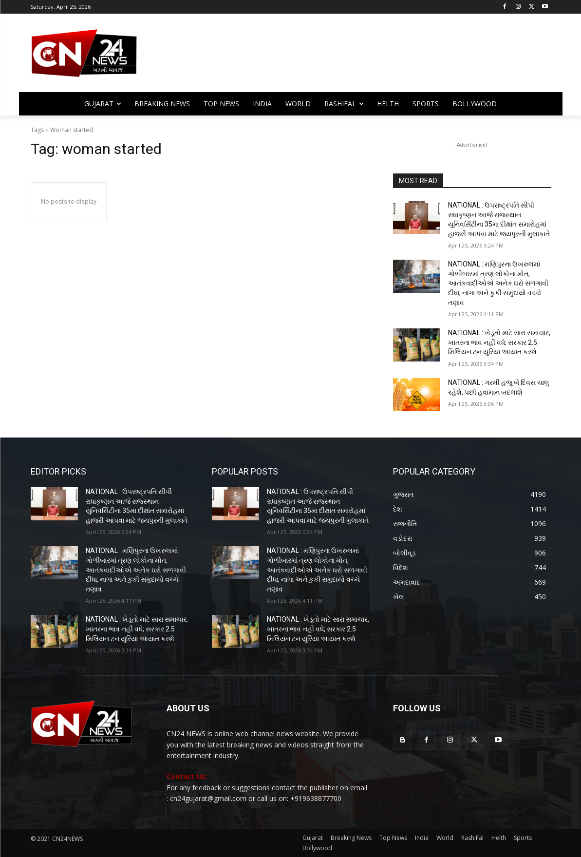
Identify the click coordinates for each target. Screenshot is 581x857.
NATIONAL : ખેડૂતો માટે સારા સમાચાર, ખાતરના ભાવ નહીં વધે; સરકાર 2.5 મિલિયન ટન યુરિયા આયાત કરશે (499, 342)
